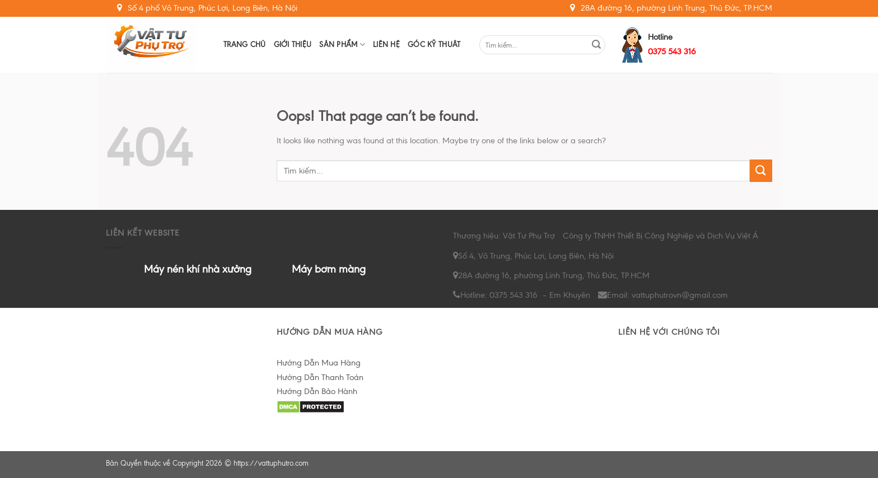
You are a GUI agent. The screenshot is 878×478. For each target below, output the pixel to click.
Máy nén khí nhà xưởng (197, 269)
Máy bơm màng (329, 269)
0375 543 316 (672, 51)
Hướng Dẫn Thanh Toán (320, 377)
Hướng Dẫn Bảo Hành (317, 391)
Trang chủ (244, 44)
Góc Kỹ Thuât (434, 44)
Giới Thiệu (293, 44)
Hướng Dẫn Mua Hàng (319, 363)
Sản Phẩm (342, 44)
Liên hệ (386, 44)
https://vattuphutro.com (271, 463)
